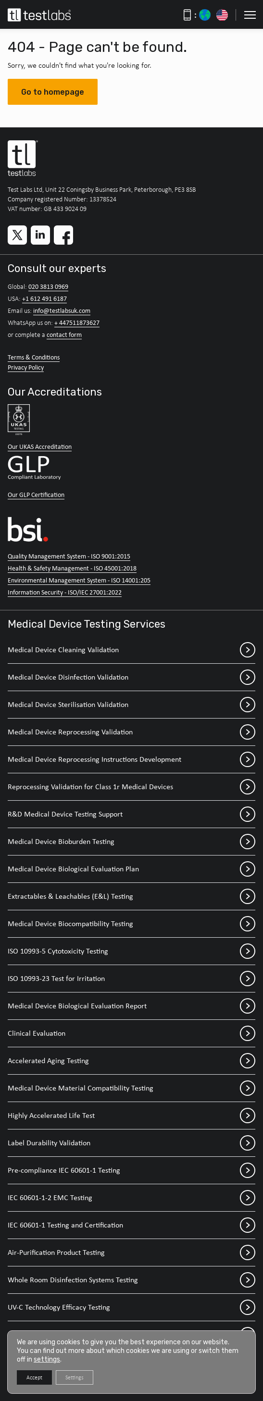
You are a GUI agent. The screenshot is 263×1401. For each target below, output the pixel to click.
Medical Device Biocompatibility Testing (131, 924)
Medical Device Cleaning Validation (131, 650)
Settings (74, 1377)
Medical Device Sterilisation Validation (131, 704)
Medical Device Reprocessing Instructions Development (131, 759)
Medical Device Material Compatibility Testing (131, 1088)
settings (47, 1359)
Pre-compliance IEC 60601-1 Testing (131, 1170)
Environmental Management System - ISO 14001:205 (79, 580)
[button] (250, 15)
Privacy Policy (26, 367)
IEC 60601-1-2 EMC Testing (131, 1197)
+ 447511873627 (77, 322)
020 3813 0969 (48, 286)
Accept (34, 1377)
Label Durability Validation (131, 1143)
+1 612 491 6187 (44, 298)
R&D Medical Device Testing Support (131, 814)
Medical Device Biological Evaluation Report (131, 1006)
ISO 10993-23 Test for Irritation (131, 978)
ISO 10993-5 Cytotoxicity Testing (131, 951)
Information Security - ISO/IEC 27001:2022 (65, 592)
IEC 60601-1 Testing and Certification (131, 1225)
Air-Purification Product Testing (131, 1252)
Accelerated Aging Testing (131, 1060)
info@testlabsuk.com (61, 310)
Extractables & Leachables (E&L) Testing (131, 896)
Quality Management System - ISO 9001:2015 (69, 556)
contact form (64, 334)
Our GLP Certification (36, 494)
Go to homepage (52, 92)
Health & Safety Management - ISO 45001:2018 (72, 568)
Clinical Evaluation (131, 1033)
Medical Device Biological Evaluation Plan (131, 869)
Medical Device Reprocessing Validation (131, 732)
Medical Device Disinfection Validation (131, 677)
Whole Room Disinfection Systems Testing (131, 1280)
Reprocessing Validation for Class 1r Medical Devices (131, 787)
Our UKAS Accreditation (40, 446)
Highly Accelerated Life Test (131, 1115)
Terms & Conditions (34, 357)
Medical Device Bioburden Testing (131, 841)
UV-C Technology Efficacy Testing (131, 1307)
